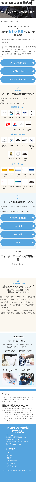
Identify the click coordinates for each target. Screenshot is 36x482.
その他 (25, 242)
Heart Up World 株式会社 (15, 2)
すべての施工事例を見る (22, 79)
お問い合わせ (11, 463)
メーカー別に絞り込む (22, 63)
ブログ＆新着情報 (12, 460)
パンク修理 (24, 234)
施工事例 (9, 455)
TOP (8, 452)
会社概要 (9, 458)
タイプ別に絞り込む (22, 71)
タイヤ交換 (24, 226)
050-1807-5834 (16, 444)
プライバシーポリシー (13, 466)
